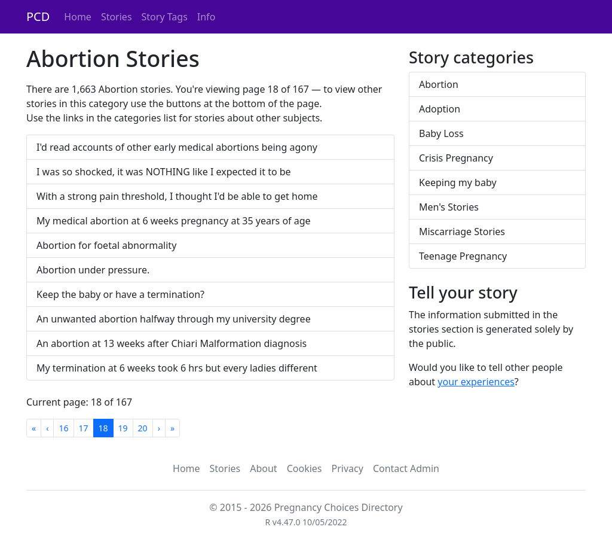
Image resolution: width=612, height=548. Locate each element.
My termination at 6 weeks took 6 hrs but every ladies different (176, 368)
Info (206, 16)
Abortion (438, 84)
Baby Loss (441, 133)
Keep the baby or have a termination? (120, 294)
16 (63, 428)
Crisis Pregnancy (456, 158)
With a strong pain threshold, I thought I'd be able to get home (177, 196)
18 (103, 428)
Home (77, 16)
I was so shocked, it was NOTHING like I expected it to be (163, 171)
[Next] (159, 428)
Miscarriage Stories (462, 231)
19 (123, 428)
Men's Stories (449, 207)
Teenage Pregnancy (463, 256)
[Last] (172, 428)
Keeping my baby (458, 182)
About (263, 468)
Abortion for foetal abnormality (106, 245)
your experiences (476, 381)
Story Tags (165, 16)
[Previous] (47, 428)
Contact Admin (406, 468)
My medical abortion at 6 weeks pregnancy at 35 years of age (173, 220)
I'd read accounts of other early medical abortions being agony (176, 147)
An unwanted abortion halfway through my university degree (173, 318)
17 (83, 428)
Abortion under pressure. (92, 269)
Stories (116, 16)
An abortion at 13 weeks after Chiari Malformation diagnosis (171, 343)
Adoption (439, 108)
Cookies (304, 468)
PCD (38, 16)
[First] (33, 428)
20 (143, 428)
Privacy (347, 468)
